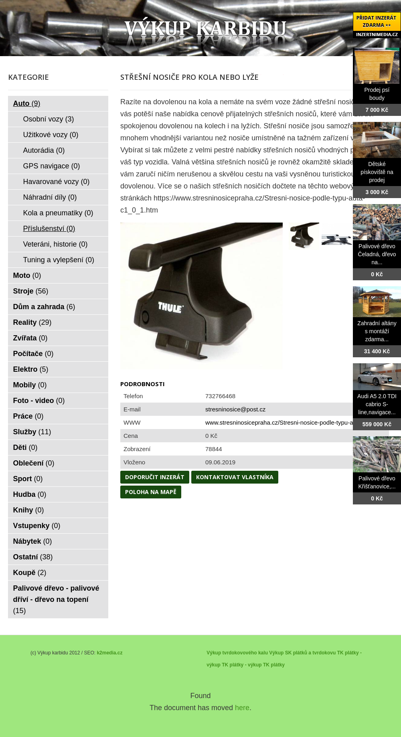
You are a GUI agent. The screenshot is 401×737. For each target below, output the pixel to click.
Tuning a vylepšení (58, 260)
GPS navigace (51, 166)
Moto (27, 275)
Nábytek (32, 541)
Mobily (30, 385)
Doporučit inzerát (154, 477)
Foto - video (39, 401)
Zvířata (30, 338)
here (242, 708)
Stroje (31, 291)
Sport (28, 479)
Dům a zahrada (44, 307)
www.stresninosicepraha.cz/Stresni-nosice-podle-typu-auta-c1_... (291, 422)
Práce (28, 416)
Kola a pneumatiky (58, 213)
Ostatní (33, 557)
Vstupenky (37, 526)
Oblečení (34, 463)
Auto (27, 103)
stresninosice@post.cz (235, 409)
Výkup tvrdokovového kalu (237, 653)
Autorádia (44, 150)
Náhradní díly (50, 197)
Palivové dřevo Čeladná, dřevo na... (377, 254)
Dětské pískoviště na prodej (376, 172)
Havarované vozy (56, 182)
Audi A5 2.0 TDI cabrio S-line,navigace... (377, 404)
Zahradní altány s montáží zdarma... (376, 331)
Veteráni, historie (55, 244)
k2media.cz (109, 653)
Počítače (33, 354)
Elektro (31, 369)
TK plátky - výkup (241, 665)
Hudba (30, 494)
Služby (32, 432)
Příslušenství (49, 229)
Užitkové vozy (51, 135)
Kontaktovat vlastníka (234, 477)
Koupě (30, 573)
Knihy (28, 510)
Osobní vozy (48, 119)
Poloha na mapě (150, 492)
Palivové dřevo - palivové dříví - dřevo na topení (56, 599)
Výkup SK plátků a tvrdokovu (302, 653)
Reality (32, 322)
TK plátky (274, 665)
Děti (25, 447)
